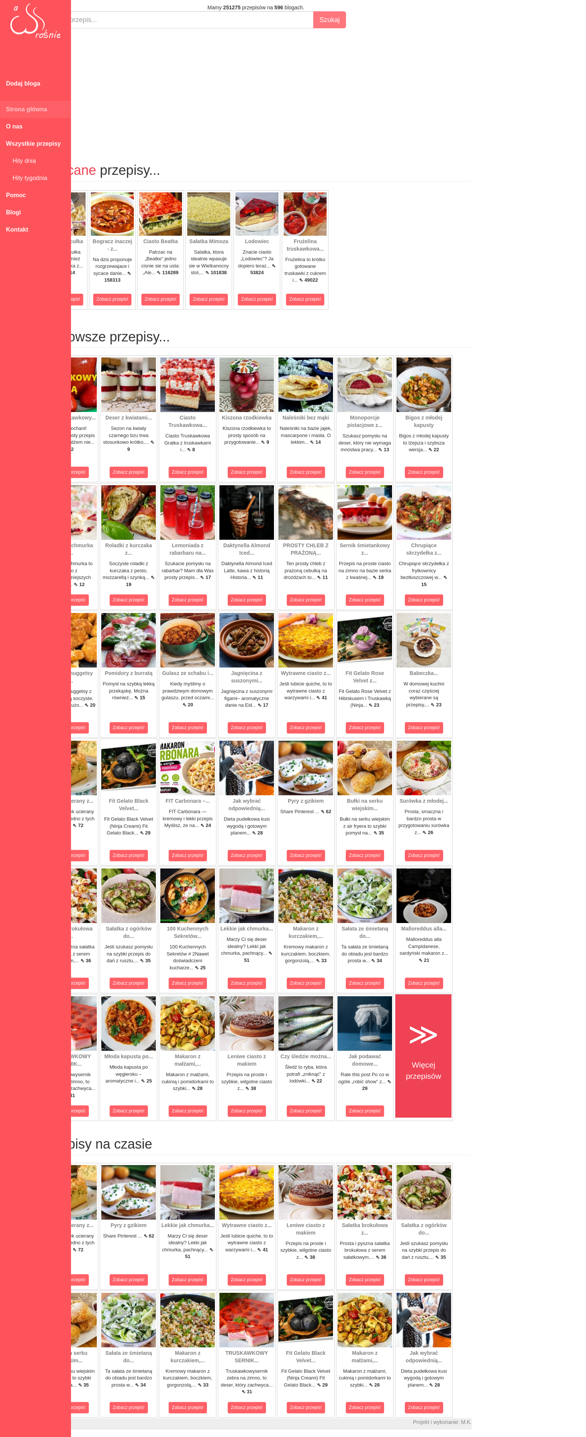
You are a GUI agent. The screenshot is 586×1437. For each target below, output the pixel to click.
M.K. (501, 1422)
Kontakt (17, 229)
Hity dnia (21, 161)
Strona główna (26, 109)
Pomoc (16, 195)
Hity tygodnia (26, 178)
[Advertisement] (290, 88)
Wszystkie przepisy (33, 143)
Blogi (13, 212)
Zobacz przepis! (99, 299)
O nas (14, 126)
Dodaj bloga (23, 83)
